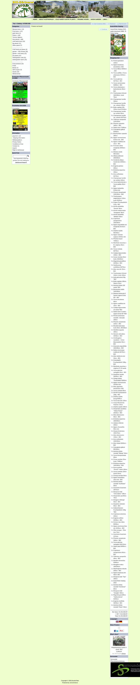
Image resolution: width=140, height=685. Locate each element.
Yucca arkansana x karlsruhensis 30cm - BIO (119, 89)
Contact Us (16, 146)
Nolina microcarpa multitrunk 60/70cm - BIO (119, 352)
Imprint (15, 148)
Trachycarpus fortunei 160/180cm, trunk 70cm (119, 95)
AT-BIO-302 (26, 23)
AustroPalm (75, 680)
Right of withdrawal (18, 150)
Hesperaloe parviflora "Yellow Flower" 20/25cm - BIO (119, 411)
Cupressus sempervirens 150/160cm (117, 220)
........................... (18, 47)
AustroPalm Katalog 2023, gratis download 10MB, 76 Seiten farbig (118, 31)
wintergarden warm (18, 59)
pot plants (15, 55)
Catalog (19, 23)
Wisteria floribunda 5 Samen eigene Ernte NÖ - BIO (119, 295)
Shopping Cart (115, 58)
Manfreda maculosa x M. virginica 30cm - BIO (119, 245)
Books (14, 67)
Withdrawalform (17, 140)
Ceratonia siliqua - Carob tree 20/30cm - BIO (119, 162)
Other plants (16, 45)
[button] (99, 23)
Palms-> (15, 35)
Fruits (14, 65)
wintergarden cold (18, 57)
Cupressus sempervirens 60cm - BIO (119, 552)
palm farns (16, 33)
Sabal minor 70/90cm (119, 127)
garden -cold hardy (18, 53)
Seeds (14, 71)
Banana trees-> (17, 29)
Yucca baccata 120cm (120, 400)
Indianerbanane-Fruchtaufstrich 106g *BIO (119, 510)
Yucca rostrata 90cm (119, 390)
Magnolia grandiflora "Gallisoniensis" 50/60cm (119, 597)
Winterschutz (16, 73)
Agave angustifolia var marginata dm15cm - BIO (120, 226)
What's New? (114, 634)
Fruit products (17, 63)
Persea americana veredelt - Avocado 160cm (119, 317)
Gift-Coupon (16, 69)
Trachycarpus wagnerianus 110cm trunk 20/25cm (119, 198)
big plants (15, 43)
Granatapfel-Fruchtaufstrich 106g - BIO (120, 362)
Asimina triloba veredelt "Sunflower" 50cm (119, 483)
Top (14, 23)
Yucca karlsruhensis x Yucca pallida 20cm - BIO (119, 184)
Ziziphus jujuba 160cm (120, 406)
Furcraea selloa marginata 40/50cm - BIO (119, 147)
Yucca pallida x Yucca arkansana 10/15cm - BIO (119, 75)
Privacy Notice (17, 142)
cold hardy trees (17, 41)
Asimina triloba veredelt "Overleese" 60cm (119, 587)
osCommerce (74, 682)
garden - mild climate (19, 51)
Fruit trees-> (16, 31)
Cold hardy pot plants (19, 49)
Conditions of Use (18, 144)
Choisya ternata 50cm (120, 475)
